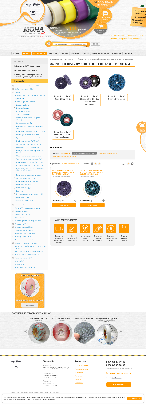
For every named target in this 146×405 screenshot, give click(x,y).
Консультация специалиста (105, 14)
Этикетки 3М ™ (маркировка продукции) (28, 208)
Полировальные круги (23, 188)
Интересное (79, 372)
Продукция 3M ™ (19, 81)
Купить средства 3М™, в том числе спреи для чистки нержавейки (30, 170)
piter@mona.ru (103, 5)
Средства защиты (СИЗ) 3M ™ (24, 227)
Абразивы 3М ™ (20, 99)
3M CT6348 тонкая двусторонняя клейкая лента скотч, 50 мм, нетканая (106, 320)
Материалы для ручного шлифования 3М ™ (30, 166)
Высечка (86, 53)
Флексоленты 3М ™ (21, 224)
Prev (68, 34)
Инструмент (20, 191)
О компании (79, 376)
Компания (116, 53)
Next (72, 34)
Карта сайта (79, 383)
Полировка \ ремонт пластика (25, 102)
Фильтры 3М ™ (19, 261)
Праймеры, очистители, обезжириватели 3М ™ (30, 95)
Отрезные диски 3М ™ (23, 111)
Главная (16, 53)
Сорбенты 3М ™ (20, 264)
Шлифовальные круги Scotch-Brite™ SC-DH (30, 131)
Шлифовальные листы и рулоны (27, 181)
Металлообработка (22, 108)
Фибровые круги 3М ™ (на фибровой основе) (28, 119)
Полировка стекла (22, 197)
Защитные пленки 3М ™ (22, 211)
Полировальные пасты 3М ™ (25, 185)
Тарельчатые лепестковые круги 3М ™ (29, 159)
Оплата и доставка (100, 53)
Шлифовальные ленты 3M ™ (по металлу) (29, 162)
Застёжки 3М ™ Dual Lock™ (23, 214)
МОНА (33, 10)
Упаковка (75, 53)
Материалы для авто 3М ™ (23, 258)
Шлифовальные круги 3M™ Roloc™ (27, 141)
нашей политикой (49, 399)
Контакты (128, 53)
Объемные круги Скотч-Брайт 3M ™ (28, 147)
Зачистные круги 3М (23, 115)
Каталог (26, 53)
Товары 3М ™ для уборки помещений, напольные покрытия (31, 247)
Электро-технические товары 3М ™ (26, 243)
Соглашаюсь (134, 398)
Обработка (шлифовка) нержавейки (28, 156)
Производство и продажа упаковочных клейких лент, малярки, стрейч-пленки (28, 76)
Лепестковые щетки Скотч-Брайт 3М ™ (29, 144)
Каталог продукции (82, 365)
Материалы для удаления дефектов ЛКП (30, 194)
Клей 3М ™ (18, 92)
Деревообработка (22, 105)
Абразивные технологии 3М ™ (24, 201)
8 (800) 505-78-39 (115, 365)
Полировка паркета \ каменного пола (28, 175)
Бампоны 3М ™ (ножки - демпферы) (26, 205)
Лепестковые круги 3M (24, 123)
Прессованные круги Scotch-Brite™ (28, 138)
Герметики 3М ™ (20, 218)
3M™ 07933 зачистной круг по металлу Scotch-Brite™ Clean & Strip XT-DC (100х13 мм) (63, 172)
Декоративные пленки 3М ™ (24, 240)
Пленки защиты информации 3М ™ (26, 233)
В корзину (30, 305)
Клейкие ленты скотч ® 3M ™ (24, 89)
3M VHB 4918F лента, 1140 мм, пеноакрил (61, 319)
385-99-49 (103, 2)
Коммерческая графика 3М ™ (24, 230)
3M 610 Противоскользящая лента (84, 319)
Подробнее (64, 205)
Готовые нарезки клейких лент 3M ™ (27, 86)
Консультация (118, 384)
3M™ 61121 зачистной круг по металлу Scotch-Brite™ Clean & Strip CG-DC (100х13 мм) (91, 172)
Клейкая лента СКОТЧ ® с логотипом (27, 66)
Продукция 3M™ (39, 53)
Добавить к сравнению (75, 200)
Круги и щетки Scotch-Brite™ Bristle (28, 135)
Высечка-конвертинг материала (25, 70)
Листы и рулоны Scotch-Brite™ (26, 178)
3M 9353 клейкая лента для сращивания (38, 319)
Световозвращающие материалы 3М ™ (28, 221)
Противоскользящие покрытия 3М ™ (27, 255)
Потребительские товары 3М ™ (25, 268)
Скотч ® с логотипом (58, 53)
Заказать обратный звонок (120, 373)
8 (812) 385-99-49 (115, 362)
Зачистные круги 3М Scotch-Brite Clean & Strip (29, 127)
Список (128, 163)
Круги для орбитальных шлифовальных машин (29, 152)
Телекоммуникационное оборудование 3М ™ (29, 252)
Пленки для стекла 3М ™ (23, 237)
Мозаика (132, 163)
